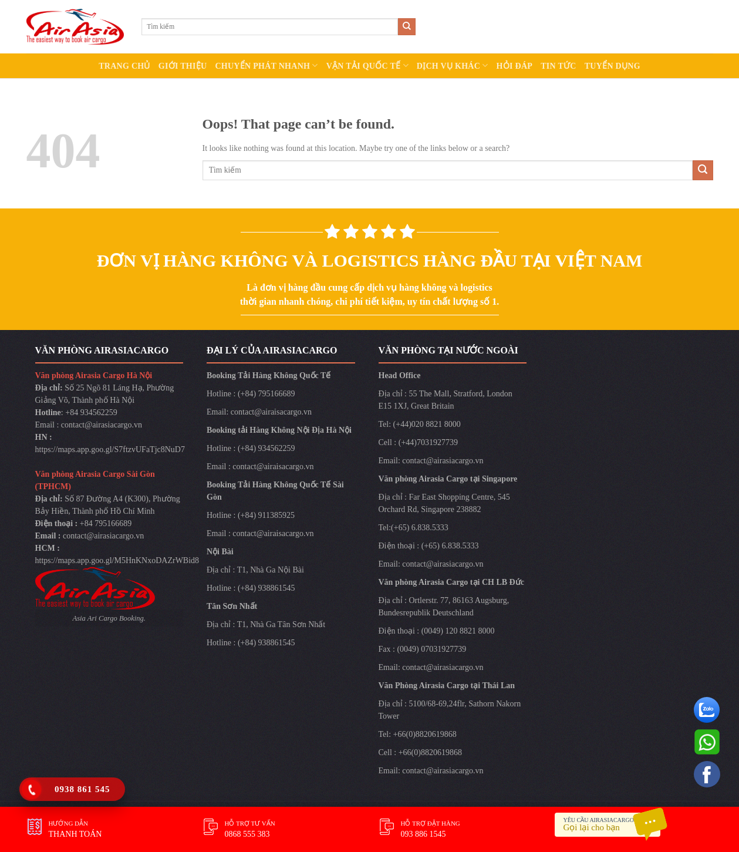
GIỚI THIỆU (182, 66)
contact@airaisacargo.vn (271, 412)
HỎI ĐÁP (515, 66)
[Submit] (407, 27)
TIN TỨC (558, 66)
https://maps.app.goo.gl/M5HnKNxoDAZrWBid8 (117, 560)
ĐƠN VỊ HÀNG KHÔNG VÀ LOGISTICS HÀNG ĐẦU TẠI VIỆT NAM (370, 260)
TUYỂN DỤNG (612, 66)
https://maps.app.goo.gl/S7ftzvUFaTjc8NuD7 (110, 449)
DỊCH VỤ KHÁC (452, 65)
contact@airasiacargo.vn (101, 424)
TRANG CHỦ (124, 66)
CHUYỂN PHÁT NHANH (266, 65)
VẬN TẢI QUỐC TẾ (367, 65)
